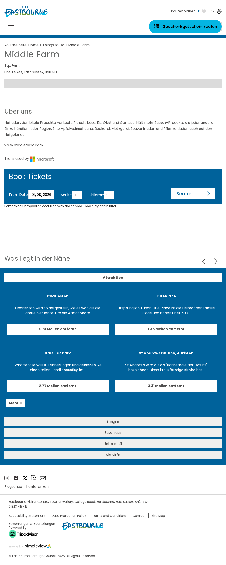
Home (33, 45)
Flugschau (13, 486)
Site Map (158, 515)
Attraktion (113, 277)
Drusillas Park (58, 353)
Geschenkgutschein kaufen (189, 26)
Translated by (29, 158)
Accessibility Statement (27, 515)
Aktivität (113, 454)
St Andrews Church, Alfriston (166, 353)
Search (184, 194)
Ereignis (113, 421)
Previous (204, 261)
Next (216, 261)
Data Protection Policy (69, 515)
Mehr (13, 402)
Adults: (66, 194)
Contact (139, 515)
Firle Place (166, 296)
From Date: (18, 194)
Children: (96, 194)
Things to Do (53, 45)
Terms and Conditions (109, 515)
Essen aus (113, 432)
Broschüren (33, 478)
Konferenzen (37, 486)
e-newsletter (43, 478)
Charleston (58, 296)
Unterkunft (113, 443)
